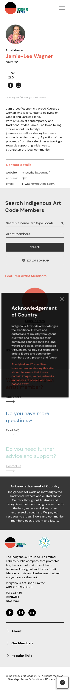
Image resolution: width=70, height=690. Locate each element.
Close (59, 304)
